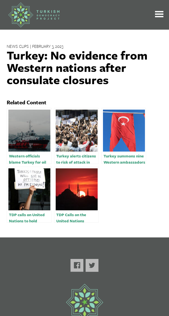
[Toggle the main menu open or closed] (159, 15)
